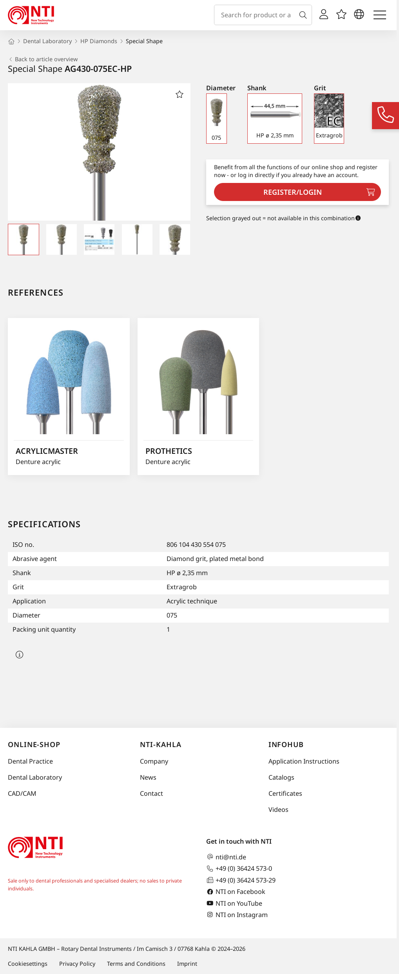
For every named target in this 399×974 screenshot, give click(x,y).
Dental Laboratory (35, 777)
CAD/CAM (22, 793)
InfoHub (286, 744)
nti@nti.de (226, 857)
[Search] (304, 15)
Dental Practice (30, 761)
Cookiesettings (27, 963)
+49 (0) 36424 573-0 (239, 868)
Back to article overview (43, 59)
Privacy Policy (77, 963)
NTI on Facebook (235, 891)
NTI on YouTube (234, 903)
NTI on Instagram (237, 914)
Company (154, 761)
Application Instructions (303, 761)
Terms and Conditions (136, 963)
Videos (278, 809)
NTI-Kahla (160, 744)
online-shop (34, 744)
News (148, 777)
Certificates (285, 793)
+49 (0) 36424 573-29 (241, 880)
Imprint (187, 963)
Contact (151, 793)
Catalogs (281, 777)
